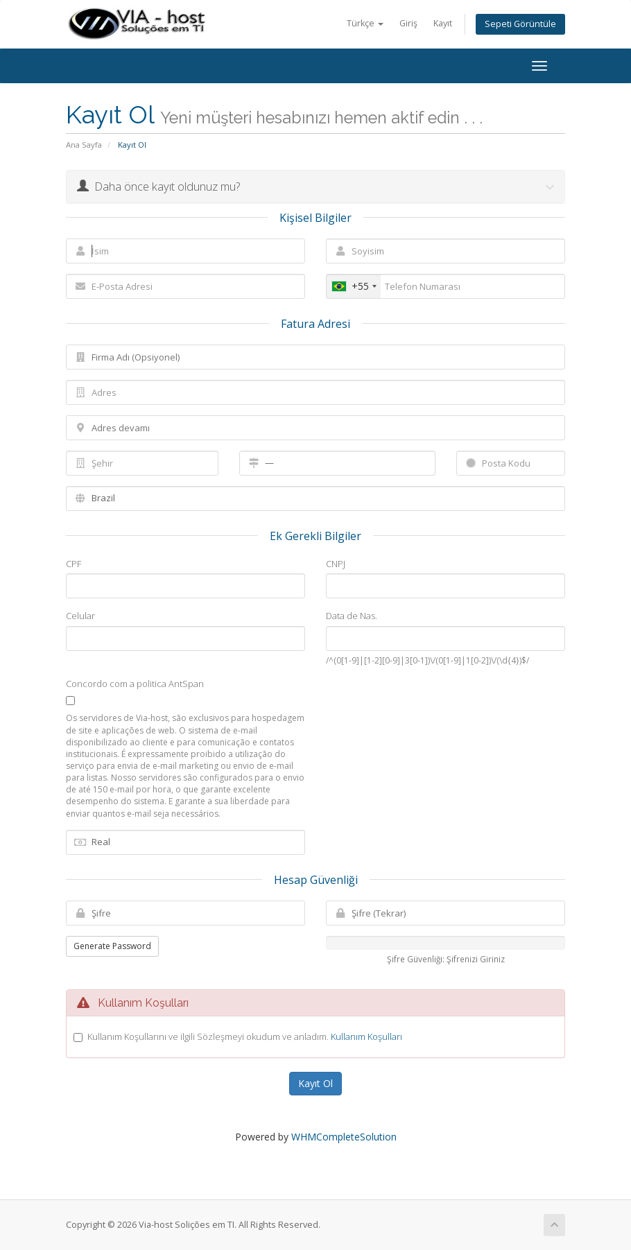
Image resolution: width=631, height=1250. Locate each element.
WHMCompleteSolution (344, 1136)
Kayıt (442, 23)
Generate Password (112, 946)
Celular (80, 615)
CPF (73, 563)
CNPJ (335, 563)
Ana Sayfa (84, 144)
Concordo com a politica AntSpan (135, 683)
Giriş (408, 23)
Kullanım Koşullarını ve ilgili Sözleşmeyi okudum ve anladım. (244, 1036)
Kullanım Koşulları (366, 1036)
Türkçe (365, 23)
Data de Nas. (351, 615)
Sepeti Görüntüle (520, 24)
